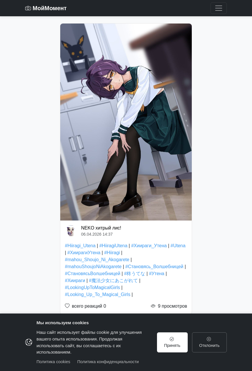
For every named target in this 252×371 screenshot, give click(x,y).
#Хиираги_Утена (149, 245)
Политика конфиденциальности (108, 361)
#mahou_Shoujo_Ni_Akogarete (97, 259)
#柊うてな (134, 273)
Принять (172, 342)
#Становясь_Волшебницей (154, 266)
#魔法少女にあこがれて (113, 280)
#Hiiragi (112, 252)
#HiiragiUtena (113, 245)
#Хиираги (75, 280)
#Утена (156, 273)
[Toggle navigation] (219, 8)
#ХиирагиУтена (84, 252)
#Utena (178, 245)
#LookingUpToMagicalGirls (92, 287)
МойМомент (46, 8)
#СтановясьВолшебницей (92, 273)
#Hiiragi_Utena (80, 245)
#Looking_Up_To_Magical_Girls (97, 294)
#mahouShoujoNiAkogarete (93, 266)
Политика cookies (53, 361)
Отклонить (209, 342)
